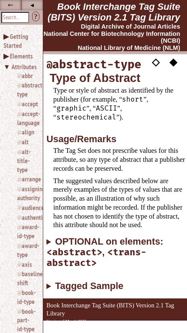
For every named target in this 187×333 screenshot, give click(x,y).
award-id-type (26, 231)
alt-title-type (24, 160)
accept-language (26, 118)
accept (29, 103)
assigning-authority (26, 193)
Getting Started (15, 41)
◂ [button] (32, 5)
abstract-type (26, 89)
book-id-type (26, 297)
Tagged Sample (89, 286)
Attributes (24, 66)
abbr (27, 75)
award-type (26, 250)
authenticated (29, 217)
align (28, 132)
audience (29, 207)
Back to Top (163, 328)
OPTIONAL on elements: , (105, 253)
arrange (29, 179)
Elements (21, 56)
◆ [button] (173, 61)
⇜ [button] (10, 5)
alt (25, 141)
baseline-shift (26, 278)
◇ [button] (156, 61)
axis (27, 264)
